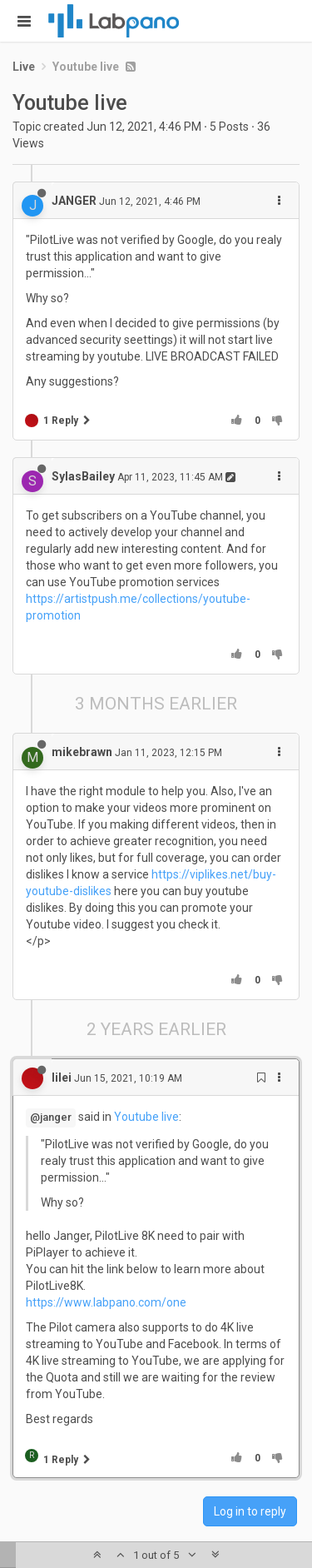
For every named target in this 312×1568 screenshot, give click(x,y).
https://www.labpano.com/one (106, 1302)
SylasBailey (83, 476)
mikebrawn (82, 752)
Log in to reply (250, 1511)
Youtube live (146, 1116)
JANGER (74, 200)
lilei (62, 1077)
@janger (51, 1117)
